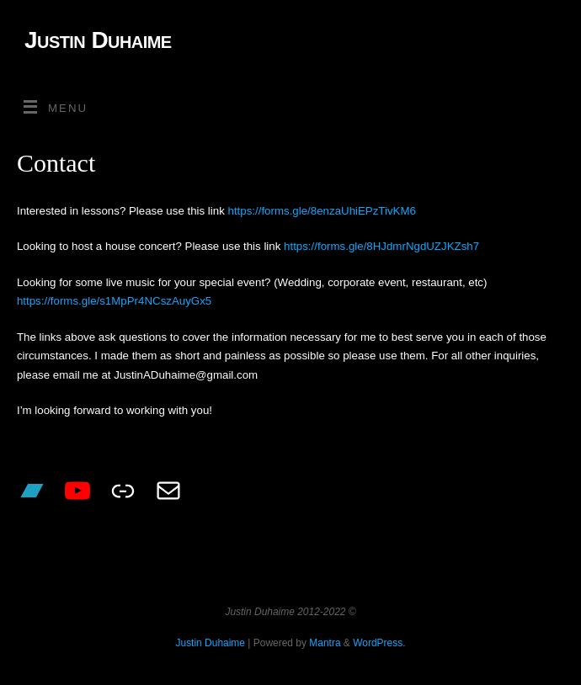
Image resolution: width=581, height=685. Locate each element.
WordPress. (379, 643)
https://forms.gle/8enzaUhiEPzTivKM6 (322, 210)
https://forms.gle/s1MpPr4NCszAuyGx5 (114, 301)
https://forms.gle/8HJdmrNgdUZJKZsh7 (381, 246)
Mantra (324, 643)
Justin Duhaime (98, 40)
